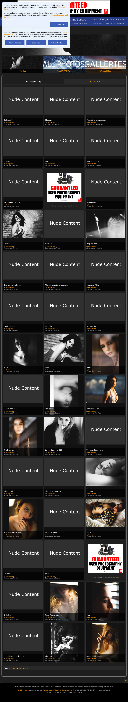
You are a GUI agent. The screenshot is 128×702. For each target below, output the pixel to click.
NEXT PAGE (23, 668)
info (76, 206)
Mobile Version (23, 690)
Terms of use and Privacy (50, 690)
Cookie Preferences (66, 690)
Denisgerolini (10, 122)
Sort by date (95, 81)
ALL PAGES (13, 668)
